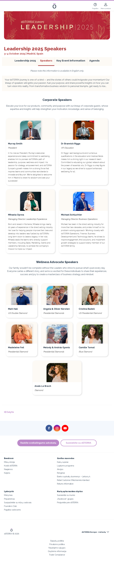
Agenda (94, 60)
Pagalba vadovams (12, 510)
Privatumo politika (57, 544)
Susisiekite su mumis (66, 495)
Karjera (7, 473)
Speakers (46, 60)
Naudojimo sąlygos (57, 548)
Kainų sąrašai (62, 462)
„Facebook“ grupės (65, 499)
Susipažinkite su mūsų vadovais (18, 502)
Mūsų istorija (9, 462)
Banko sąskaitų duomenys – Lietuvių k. (74, 476)
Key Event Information (70, 60)
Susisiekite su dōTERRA (78, 443)
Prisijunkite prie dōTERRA (67, 502)
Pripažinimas (9, 499)
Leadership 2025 (26, 60)
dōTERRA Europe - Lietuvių (94, 532)
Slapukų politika (57, 541)
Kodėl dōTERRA (10, 465)
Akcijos (60, 469)
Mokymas (8, 495)
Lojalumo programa (65, 465)
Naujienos (8, 469)
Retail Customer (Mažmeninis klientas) (73, 480)
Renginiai (61, 473)
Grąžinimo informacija (57, 551)
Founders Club (10, 506)
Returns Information (65, 484)
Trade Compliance (57, 555)
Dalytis (9, 412)
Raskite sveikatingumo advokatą (38, 443)
